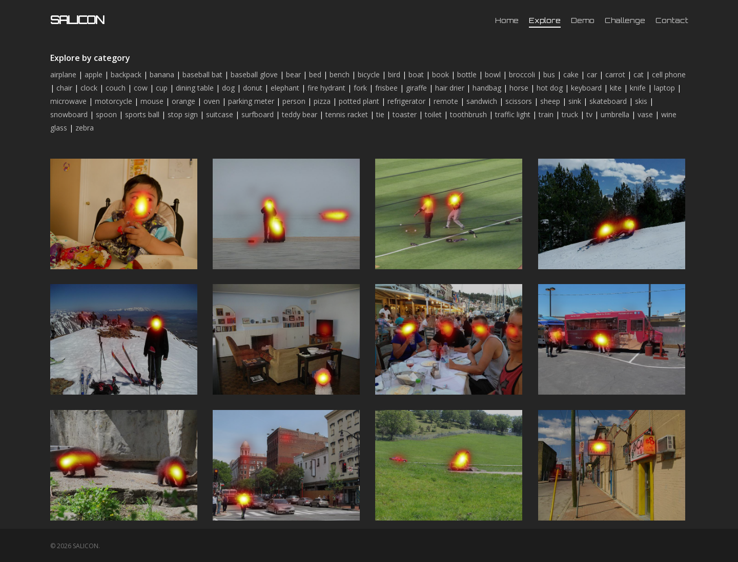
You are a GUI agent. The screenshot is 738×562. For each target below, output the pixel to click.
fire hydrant (326, 88)
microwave (68, 101)
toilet (433, 114)
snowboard (69, 114)
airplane (63, 74)
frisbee (386, 88)
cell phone (669, 74)
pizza (322, 101)
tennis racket (346, 114)
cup (162, 88)
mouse (151, 101)
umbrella (615, 114)
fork (360, 88)
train (546, 114)
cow (141, 88)
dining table (195, 88)
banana (162, 74)
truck (570, 114)
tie (380, 114)
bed (315, 74)
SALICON (77, 20)
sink (574, 101)
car (592, 74)
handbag (487, 88)
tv (589, 114)
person (293, 101)
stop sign (183, 114)
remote (446, 101)
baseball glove (254, 74)
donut (252, 88)
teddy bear (299, 114)
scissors (518, 101)
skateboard (608, 101)
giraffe (416, 88)
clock (88, 88)
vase (645, 114)
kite (616, 88)
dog (228, 88)
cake (571, 74)
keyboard (586, 88)
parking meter (251, 101)
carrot (615, 74)
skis (641, 101)
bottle (467, 74)
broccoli (522, 74)
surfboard (257, 114)
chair (64, 88)
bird (394, 74)
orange (183, 101)
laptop (664, 88)
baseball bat (202, 74)
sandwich (481, 101)
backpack (126, 74)
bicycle (369, 74)
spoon (106, 114)
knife (638, 88)
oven (211, 101)
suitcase (219, 114)
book (440, 74)
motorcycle (113, 101)
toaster (405, 114)
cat (638, 74)
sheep (550, 101)
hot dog (550, 88)
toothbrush (468, 114)
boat (416, 74)
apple (93, 74)
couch (116, 88)
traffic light (512, 114)
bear (293, 74)
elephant (285, 88)
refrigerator (406, 101)
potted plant (359, 101)
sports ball (142, 114)
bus (549, 74)
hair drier (449, 88)
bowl (493, 74)
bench (340, 74)
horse (518, 88)
